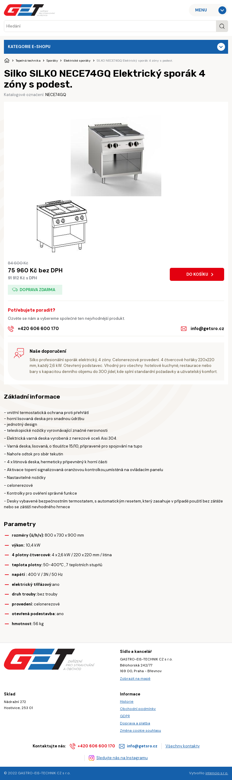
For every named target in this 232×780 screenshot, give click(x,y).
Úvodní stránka (7, 61)
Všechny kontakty (183, 746)
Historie (127, 701)
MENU (201, 10)
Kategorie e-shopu (29, 46)
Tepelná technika (28, 61)
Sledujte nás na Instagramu (122, 757)
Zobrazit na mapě (135, 678)
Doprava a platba (135, 723)
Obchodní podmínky (138, 708)
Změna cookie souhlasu (140, 730)
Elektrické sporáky (77, 61)
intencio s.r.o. (216, 773)
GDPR (125, 716)
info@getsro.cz (207, 328)
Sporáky (52, 61)
